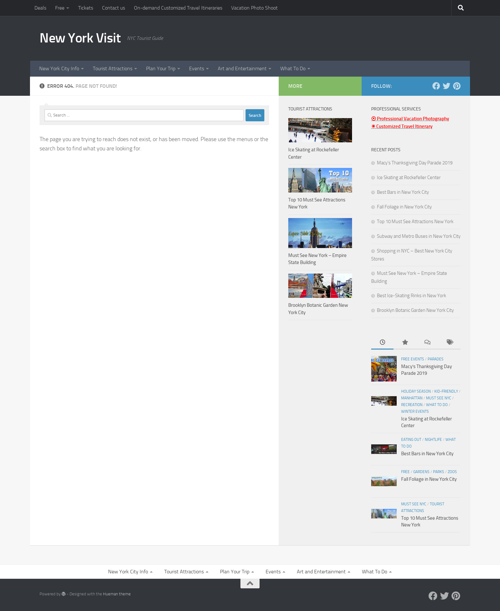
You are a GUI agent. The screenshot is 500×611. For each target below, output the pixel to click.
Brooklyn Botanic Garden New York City (415, 310)
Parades (436, 359)
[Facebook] (436, 86)
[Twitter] (446, 86)
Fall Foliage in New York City (404, 207)
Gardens (421, 472)
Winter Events (415, 411)
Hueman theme (117, 594)
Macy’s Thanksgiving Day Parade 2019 (414, 163)
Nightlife (433, 439)
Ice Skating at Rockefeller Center (409, 177)
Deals (40, 8)
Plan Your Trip (160, 68)
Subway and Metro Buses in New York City (418, 236)
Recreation (412, 405)
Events (196, 68)
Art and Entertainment (242, 68)
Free (59, 8)
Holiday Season (416, 391)
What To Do (292, 68)
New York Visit (80, 38)
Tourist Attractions (112, 68)
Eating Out (411, 439)
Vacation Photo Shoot (254, 8)
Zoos (452, 472)
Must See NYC (438, 398)
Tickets (85, 8)
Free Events (412, 359)
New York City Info (59, 68)
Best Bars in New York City (403, 192)
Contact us (113, 8)
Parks (438, 472)
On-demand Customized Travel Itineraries (178, 8)
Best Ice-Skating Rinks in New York (411, 295)
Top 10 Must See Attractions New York (415, 221)
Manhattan (412, 398)
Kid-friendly (446, 391)
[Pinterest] (456, 86)
